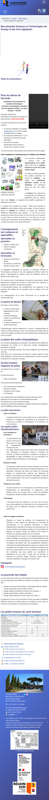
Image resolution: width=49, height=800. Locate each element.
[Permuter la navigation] (44, 1)
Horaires (12, 714)
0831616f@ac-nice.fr (19, 708)
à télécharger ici (9, 131)
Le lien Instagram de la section (13, 567)
